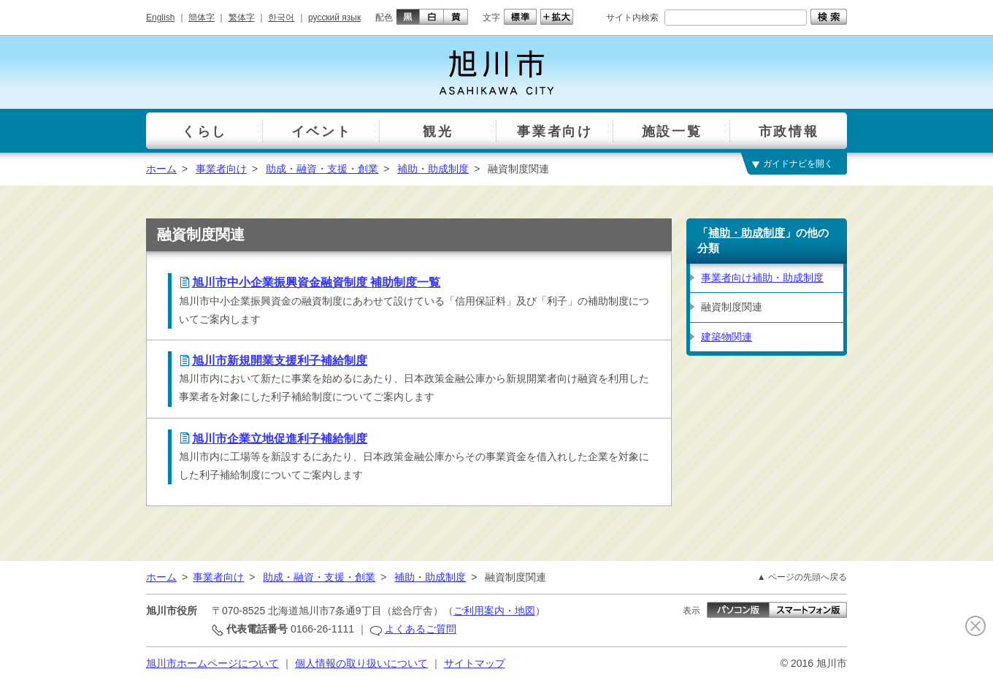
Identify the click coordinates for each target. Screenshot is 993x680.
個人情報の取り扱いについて (361, 663)
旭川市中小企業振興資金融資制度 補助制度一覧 (316, 282)
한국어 (281, 17)
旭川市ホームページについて (212, 663)
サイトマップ (474, 663)
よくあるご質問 (420, 629)
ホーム (161, 169)
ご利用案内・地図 (494, 610)
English (160, 17)
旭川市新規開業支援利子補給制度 (279, 360)
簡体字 (201, 17)
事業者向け (221, 169)
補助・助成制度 (433, 169)
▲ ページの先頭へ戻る (802, 577)
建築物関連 (726, 337)
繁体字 (242, 17)
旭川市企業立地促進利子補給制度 (279, 438)
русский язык (334, 17)
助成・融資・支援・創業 (322, 169)
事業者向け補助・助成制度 (762, 277)
